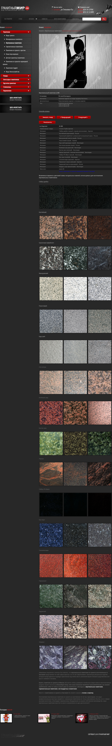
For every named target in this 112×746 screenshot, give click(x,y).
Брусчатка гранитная (9, 83)
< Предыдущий (65, 117)
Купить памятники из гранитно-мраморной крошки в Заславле (77, 171)
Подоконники (7, 91)
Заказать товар (48, 117)
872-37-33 (84, 12)
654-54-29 (84, 9)
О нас (20, 19)
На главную (8, 19)
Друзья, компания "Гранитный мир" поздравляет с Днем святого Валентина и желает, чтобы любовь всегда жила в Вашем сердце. (100, 717)
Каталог (31, 19)
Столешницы (7, 87)
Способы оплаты (44, 111)
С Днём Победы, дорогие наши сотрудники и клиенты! (22, 716)
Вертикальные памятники (14, 43)
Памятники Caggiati (12, 68)
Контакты (75, 19)
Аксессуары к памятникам (11, 79)
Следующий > (83, 117)
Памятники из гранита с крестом (15, 50)
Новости (44, 19)
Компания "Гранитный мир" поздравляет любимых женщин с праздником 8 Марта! (62, 717)
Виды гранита (10, 35)
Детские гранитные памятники (15, 58)
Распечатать (48, 122)
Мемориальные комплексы (14, 39)
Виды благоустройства (12, 72)
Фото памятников (60, 19)
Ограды (5, 76)
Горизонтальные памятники (14, 47)
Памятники (6, 32)
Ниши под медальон (12, 54)
